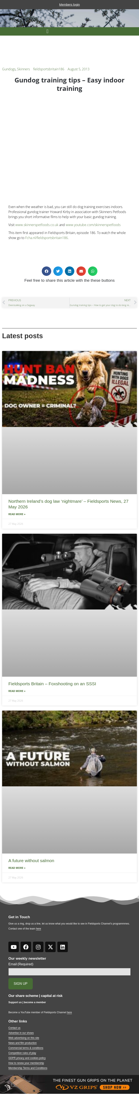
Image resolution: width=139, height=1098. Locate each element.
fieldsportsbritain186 (48, 69)
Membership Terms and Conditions (27, 1068)
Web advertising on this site (23, 1037)
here (38, 928)
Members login (69, 4)
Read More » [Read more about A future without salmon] (16, 868)
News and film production (22, 1042)
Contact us (14, 1027)
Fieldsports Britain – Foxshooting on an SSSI (52, 683)
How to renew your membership (26, 1063)
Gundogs (9, 69)
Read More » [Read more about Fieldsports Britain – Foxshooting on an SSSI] (16, 691)
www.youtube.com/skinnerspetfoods (93, 224)
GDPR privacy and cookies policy (27, 1058)
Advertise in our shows (21, 1032)
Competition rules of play (22, 1053)
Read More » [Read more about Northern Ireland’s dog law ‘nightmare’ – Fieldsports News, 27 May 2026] (16, 514)
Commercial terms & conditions (25, 1048)
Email (20, 964)
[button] (47, 31)
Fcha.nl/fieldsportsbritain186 (46, 237)
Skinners (23, 69)
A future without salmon (31, 860)
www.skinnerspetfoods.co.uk (36, 224)
